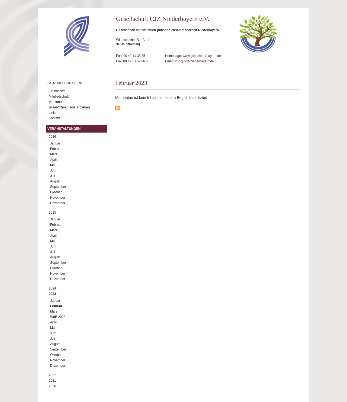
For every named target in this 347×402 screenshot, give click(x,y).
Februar (56, 149)
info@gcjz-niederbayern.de (194, 61)
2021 (52, 380)
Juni (53, 170)
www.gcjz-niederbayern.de (202, 56)
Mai (52, 165)
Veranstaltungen (64, 129)
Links (52, 113)
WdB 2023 (57, 317)
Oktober (56, 192)
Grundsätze (57, 91)
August (55, 181)
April (53, 160)
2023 (52, 294)
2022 (52, 375)
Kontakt (54, 118)
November (57, 198)
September (58, 187)
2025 (52, 212)
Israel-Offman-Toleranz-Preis (69, 107)
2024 (52, 288)
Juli (52, 176)
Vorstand (55, 102)
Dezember (57, 203)
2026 (52, 137)
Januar (55, 143)
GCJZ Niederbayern (64, 83)
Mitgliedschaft (59, 96)
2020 (52, 386)
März (53, 154)
